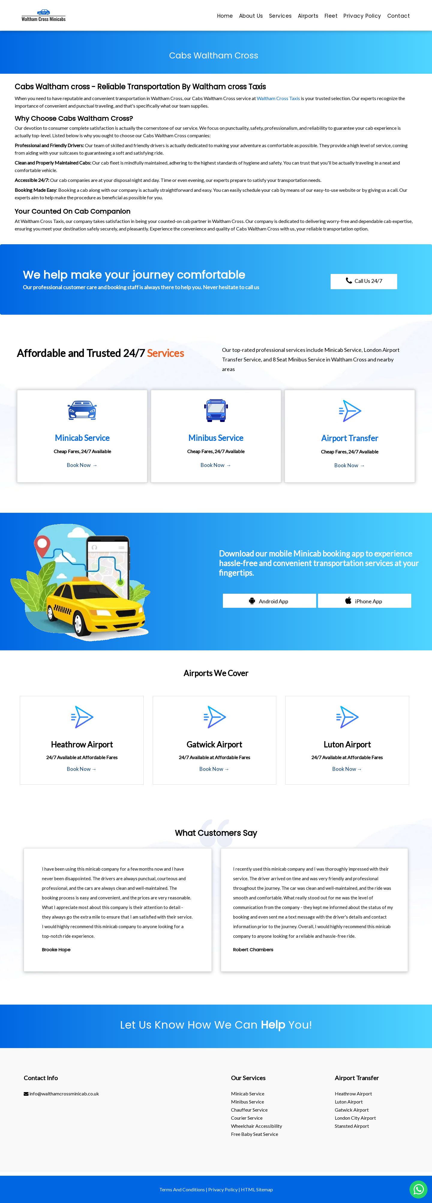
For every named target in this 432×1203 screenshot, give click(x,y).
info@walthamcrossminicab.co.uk (61, 1093)
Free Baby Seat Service (254, 1134)
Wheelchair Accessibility (256, 1126)
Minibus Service (247, 1101)
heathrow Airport (353, 1093)
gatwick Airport (352, 1109)
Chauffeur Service (249, 1109)
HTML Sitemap (257, 1189)
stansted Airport (352, 1126)
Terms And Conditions (182, 1189)
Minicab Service (247, 1093)
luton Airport (349, 1101)
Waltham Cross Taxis (278, 98)
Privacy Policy (223, 1189)
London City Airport (355, 1118)
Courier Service (246, 1118)
